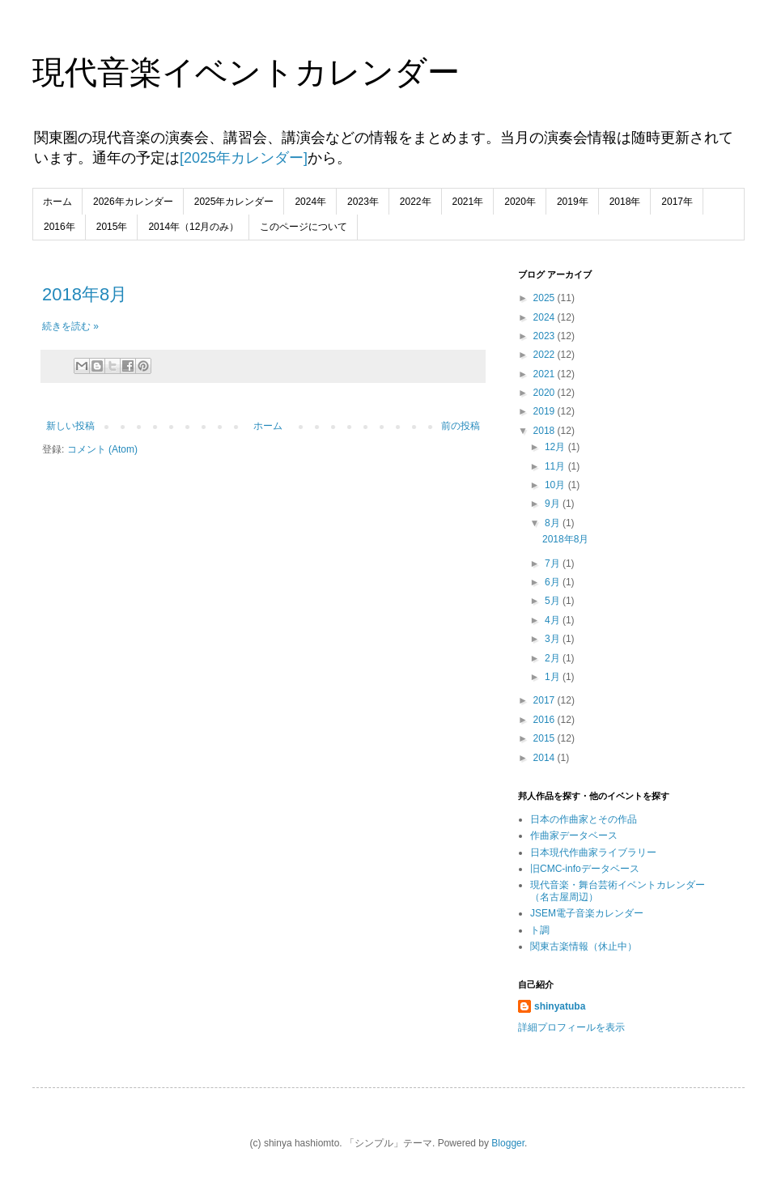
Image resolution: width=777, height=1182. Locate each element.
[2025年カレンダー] (244, 158)
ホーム (57, 201)
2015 (545, 738)
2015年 (112, 226)
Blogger (507, 1143)
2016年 (59, 226)
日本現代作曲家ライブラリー (593, 852)
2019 (545, 411)
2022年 (415, 201)
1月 (554, 676)
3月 (554, 638)
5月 (554, 600)
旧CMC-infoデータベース (584, 868)
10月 (556, 485)
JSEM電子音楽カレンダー (586, 913)
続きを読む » (70, 326)
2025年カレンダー (234, 201)
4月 (554, 620)
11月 (556, 466)
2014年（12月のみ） (193, 226)
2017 (545, 700)
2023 (545, 336)
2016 (545, 719)
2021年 (468, 201)
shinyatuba (559, 1006)
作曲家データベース (574, 835)
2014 (545, 757)
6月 (554, 582)
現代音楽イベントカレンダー (246, 72)
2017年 (677, 201)
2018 (545, 430)
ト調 (540, 930)
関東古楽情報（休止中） (583, 946)
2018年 (625, 201)
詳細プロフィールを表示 (571, 1027)
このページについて (303, 226)
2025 (545, 298)
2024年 (310, 201)
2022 (545, 354)
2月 (554, 658)
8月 (554, 523)
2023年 (363, 201)
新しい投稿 (70, 426)
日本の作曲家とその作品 (583, 819)
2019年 (572, 201)
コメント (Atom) (102, 449)
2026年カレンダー (133, 201)
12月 (556, 447)
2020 (545, 392)
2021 (545, 374)
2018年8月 (84, 294)
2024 (545, 317)
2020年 (520, 201)
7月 (554, 563)
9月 (554, 503)
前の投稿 (460, 426)
